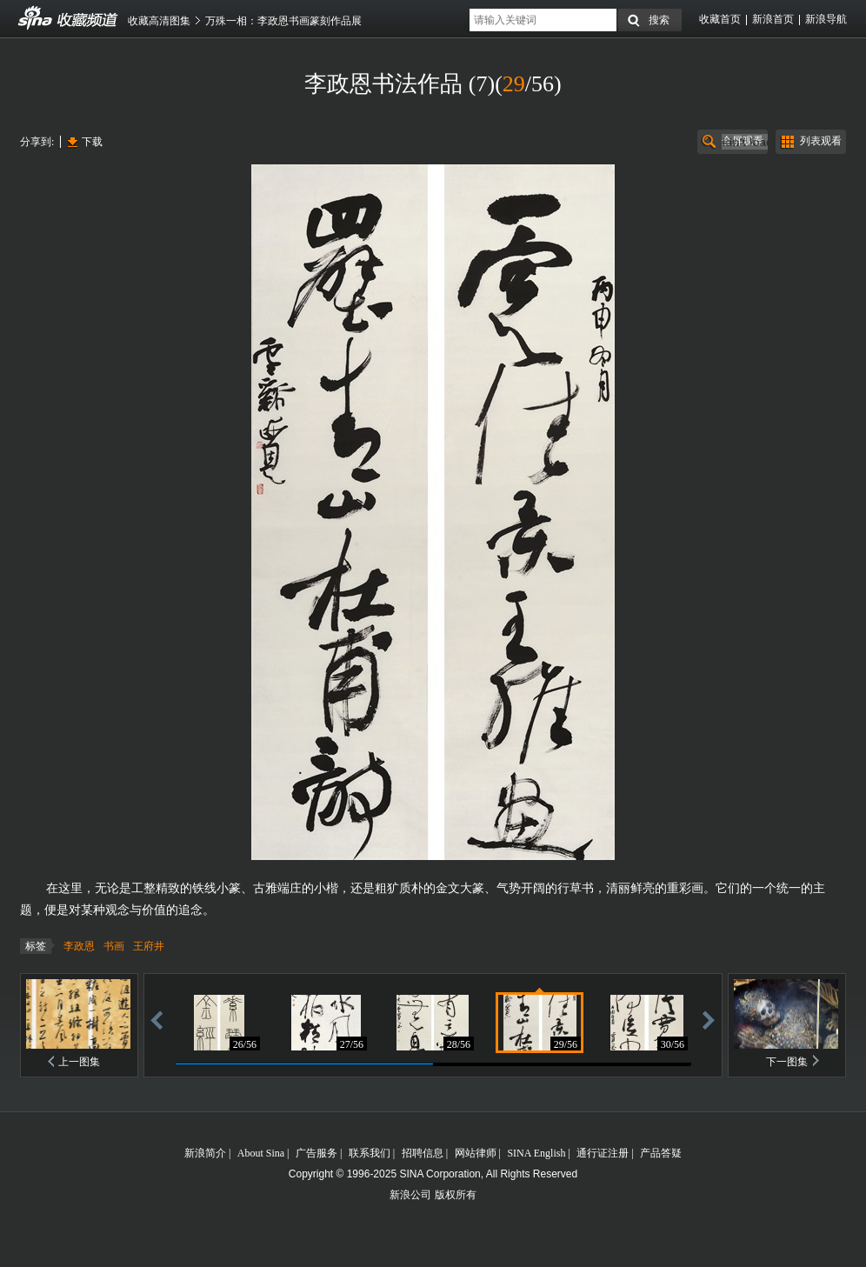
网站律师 (475, 1153)
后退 (156, 1019)
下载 (92, 142)
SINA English (536, 1153)
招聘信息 (422, 1153)
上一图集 (79, 1062)
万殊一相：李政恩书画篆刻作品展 (283, 21)
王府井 (148, 946)
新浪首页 (773, 19)
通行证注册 (602, 1153)
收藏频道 (36, 18)
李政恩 (79, 946)
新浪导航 (826, 19)
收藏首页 (720, 19)
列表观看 (821, 141)
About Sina (260, 1153)
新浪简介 (205, 1153)
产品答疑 (661, 1153)
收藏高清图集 (159, 21)
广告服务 (316, 1153)
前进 (708, 1019)
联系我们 (369, 1153)
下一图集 (787, 1062)
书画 (113, 946)
